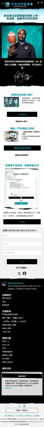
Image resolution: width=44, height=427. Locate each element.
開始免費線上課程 (9, 324)
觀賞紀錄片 (13, 317)
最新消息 (6, 368)
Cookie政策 (19, 415)
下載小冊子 (6, 331)
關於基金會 (6, 298)
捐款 (4, 301)
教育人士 (5, 341)
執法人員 (5, 344)
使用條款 (28, 415)
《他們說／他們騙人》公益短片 (14, 321)
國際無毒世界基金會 (15, 283)
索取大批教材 (7, 362)
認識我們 (6, 295)
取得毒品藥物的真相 (10, 314)
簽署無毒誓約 (7, 351)
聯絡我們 (5, 305)
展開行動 (6, 338)
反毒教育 (6, 311)
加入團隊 (5, 358)
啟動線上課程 (7, 355)
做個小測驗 (6, 328)
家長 (4, 348)
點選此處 (8, 388)
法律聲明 (36, 415)
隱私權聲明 (8, 415)
